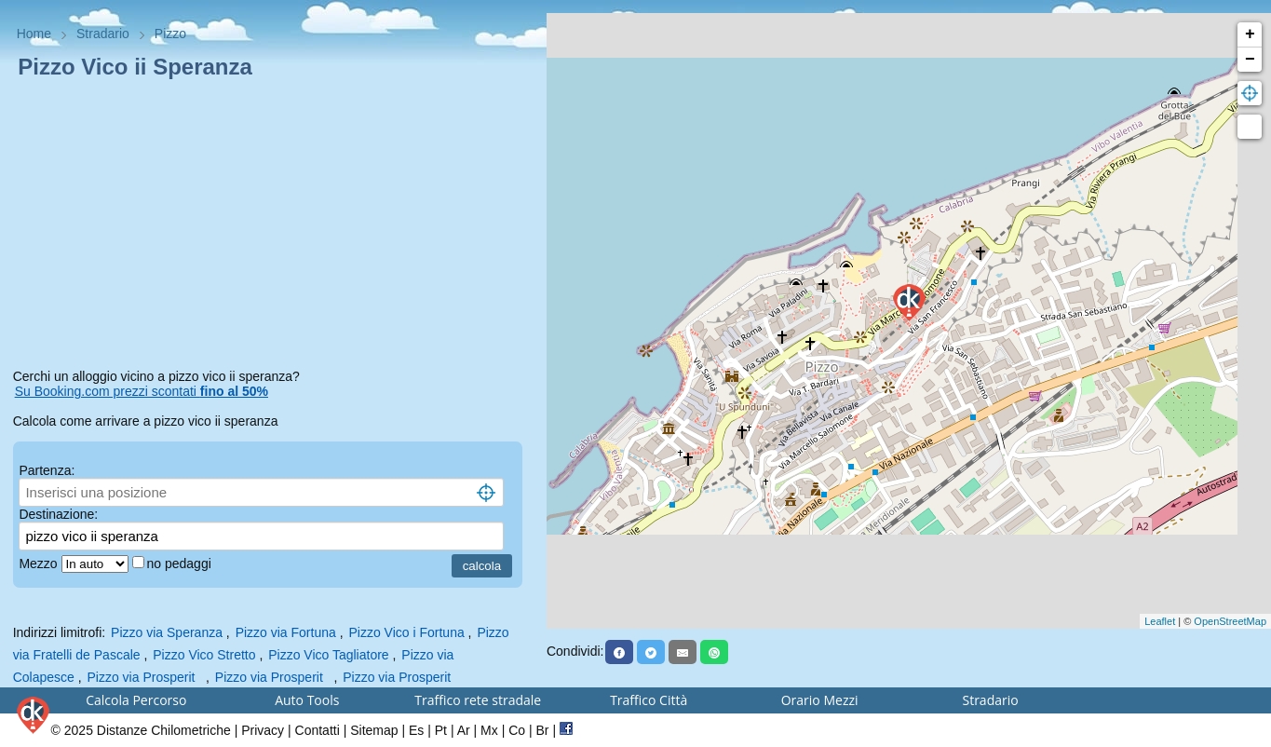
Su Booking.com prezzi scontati (141, 391)
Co (516, 730)
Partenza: (46, 470)
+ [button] (1250, 34)
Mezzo (40, 563)
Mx (489, 730)
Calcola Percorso (136, 700)
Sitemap (374, 730)
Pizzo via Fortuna (286, 632)
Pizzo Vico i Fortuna (406, 632)
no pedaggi (181, 563)
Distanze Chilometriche (164, 730)
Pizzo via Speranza (167, 632)
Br (542, 730)
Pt (441, 730)
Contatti (317, 730)
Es (416, 730)
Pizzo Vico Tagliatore (328, 654)
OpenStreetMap (1230, 621)
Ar (463, 730)
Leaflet (1159, 621)
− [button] (1250, 59)
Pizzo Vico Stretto (204, 654)
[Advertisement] (273, 227)
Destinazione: (58, 514)
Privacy (262, 730)
